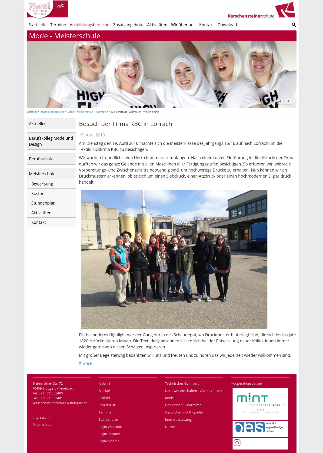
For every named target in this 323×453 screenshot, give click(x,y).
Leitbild (104, 398)
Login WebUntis (111, 426)
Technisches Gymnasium (184, 383)
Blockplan (106, 390)
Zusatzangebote (128, 24)
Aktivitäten (157, 24)
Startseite (38, 24)
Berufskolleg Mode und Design (51, 141)
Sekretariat (107, 405)
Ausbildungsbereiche (90, 24)
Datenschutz (42, 424)
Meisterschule (85, 111)
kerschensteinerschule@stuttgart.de (60, 403)
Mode (70, 111)
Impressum (41, 417)
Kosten (37, 193)
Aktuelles (37, 123)
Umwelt (171, 426)
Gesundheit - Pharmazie (183, 405)
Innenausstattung (178, 419)
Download (227, 24)
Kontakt (206, 24)
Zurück (85, 364)
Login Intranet (109, 434)
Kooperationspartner (247, 383)
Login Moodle (109, 441)
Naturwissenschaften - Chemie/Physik (193, 390)
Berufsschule (41, 159)
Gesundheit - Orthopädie (184, 412)
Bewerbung (42, 184)
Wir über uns (183, 24)
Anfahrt (104, 383)
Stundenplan (43, 203)
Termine (58, 24)
